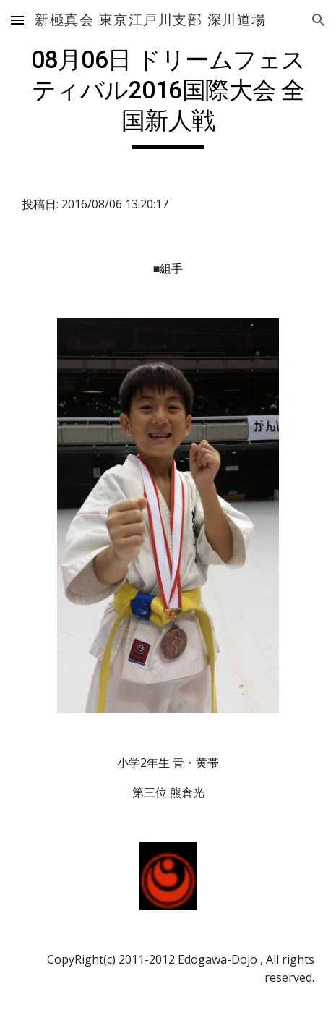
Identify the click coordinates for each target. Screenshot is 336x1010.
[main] (168, 97)
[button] (17, 20)
